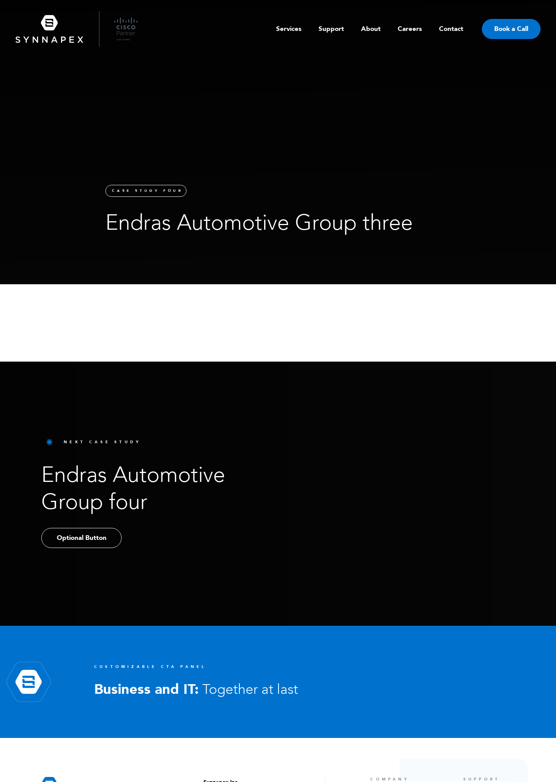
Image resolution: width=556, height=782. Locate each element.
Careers (410, 28)
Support (331, 28)
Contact (451, 28)
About (371, 28)
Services (289, 28)
